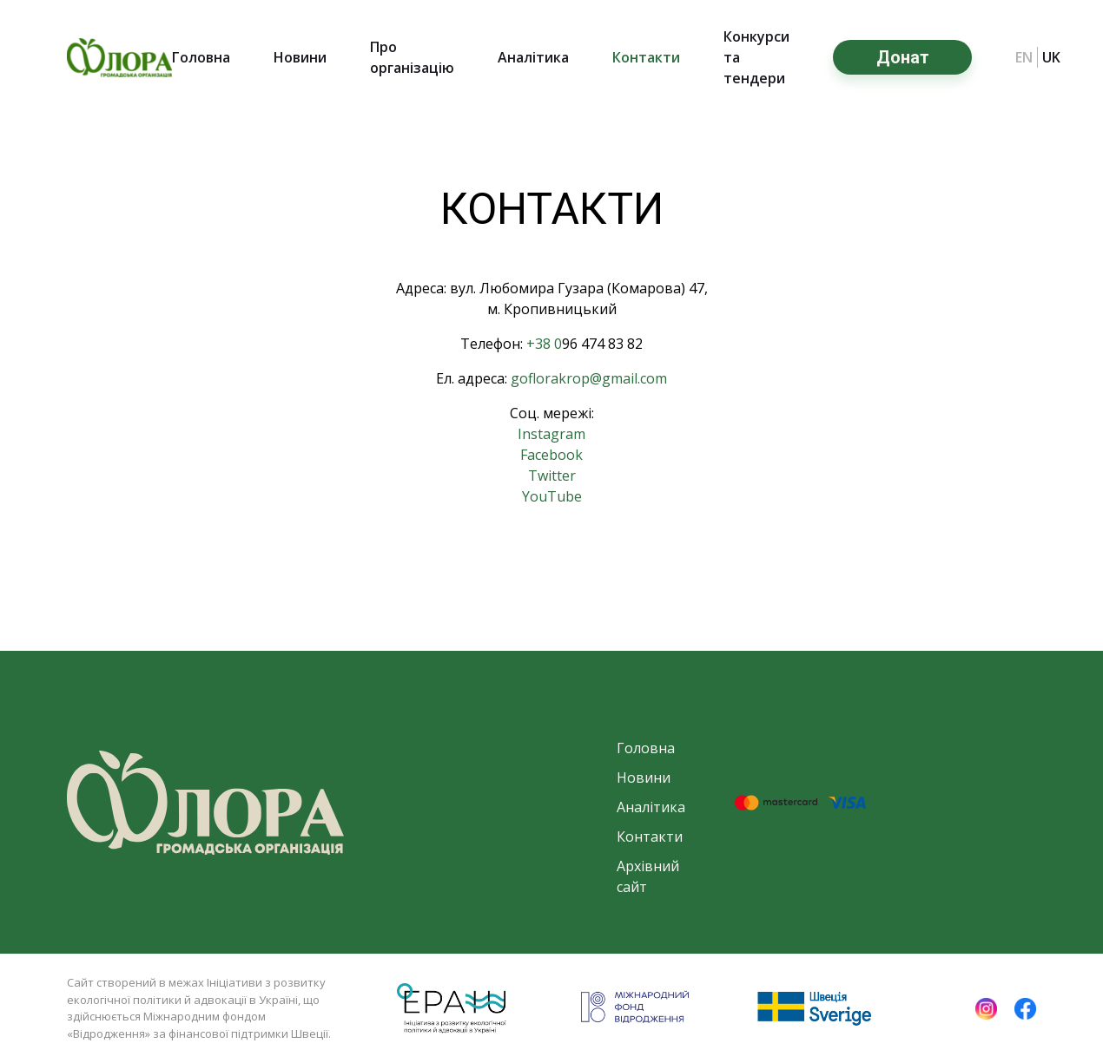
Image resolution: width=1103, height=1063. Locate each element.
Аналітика (533, 57)
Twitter (552, 475)
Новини (300, 57)
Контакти (646, 57)
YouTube (552, 496)
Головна (201, 57)
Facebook (551, 454)
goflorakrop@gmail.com (589, 378)
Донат (902, 57)
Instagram (551, 433)
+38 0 (544, 343)
